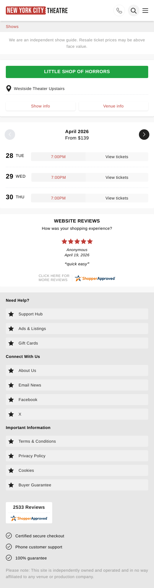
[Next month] (144, 134)
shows (12, 26)
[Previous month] (10, 134)
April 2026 (77, 135)
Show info (40, 106)
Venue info (113, 106)
